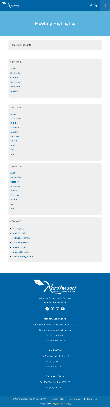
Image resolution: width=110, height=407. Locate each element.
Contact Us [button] (91, 399)
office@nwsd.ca (63, 330)
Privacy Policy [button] (57, 399)
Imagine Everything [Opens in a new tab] (61, 404)
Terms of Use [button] (75, 399)
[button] (91, 6)
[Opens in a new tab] (47, 309)
